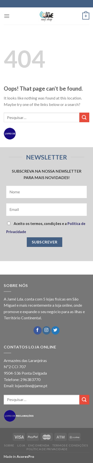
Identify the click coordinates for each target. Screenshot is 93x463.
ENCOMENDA (38, 445)
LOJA (21, 445)
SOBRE (9, 445)
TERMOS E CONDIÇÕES (70, 445)
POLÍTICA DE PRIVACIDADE (47, 449)
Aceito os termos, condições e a (45, 227)
